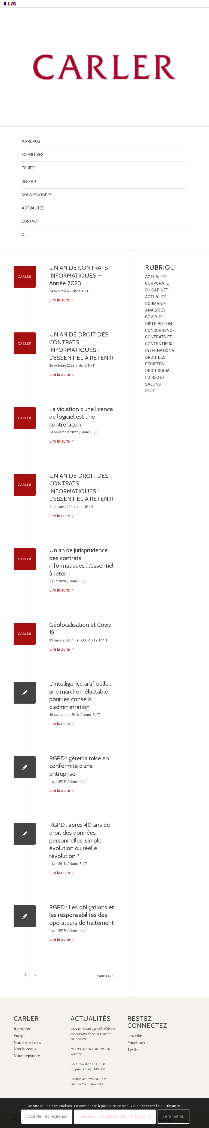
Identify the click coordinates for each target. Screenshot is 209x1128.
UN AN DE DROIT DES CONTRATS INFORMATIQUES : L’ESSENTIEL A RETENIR (81, 346)
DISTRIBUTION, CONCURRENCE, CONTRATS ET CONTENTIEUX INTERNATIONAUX (162, 337)
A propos (22, 1029)
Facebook (136, 1043)
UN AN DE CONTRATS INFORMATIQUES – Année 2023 (78, 275)
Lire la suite (62, 300)
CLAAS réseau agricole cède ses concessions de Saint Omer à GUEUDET (93, 1034)
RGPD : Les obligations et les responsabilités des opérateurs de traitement (81, 915)
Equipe (20, 1036)
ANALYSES (155, 310)
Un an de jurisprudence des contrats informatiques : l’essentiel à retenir (81, 561)
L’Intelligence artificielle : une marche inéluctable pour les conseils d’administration (80, 695)
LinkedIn (134, 1036)
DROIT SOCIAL (158, 371)
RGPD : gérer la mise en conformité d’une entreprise (79, 766)
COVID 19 (90, 640)
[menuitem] (104, 141)
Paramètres (174, 1116)
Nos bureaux (25, 1049)
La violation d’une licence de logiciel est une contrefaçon (81, 416)
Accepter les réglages (46, 1116)
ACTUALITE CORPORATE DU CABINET (157, 283)
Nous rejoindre (27, 1056)
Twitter (133, 1050)
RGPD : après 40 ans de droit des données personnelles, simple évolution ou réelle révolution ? (79, 840)
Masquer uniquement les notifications (115, 1116)
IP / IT (85, 291)
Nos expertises (27, 1043)
